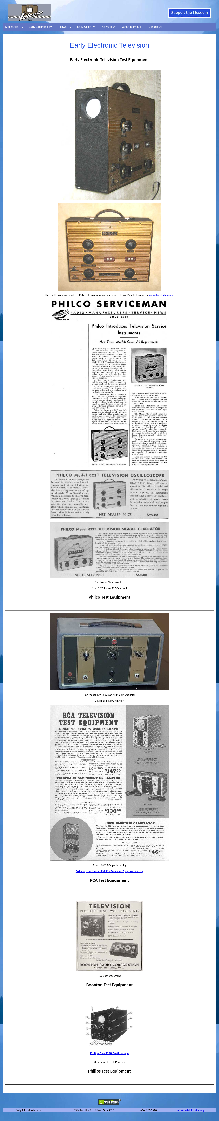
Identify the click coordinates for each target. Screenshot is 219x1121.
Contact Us (155, 26)
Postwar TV (64, 26)
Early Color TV (86, 26)
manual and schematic (160, 295)
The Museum (108, 26)
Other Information (132, 26)
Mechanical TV (14, 26)
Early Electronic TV (40, 26)
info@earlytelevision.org (190, 1110)
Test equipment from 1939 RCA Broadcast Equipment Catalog (109, 871)
